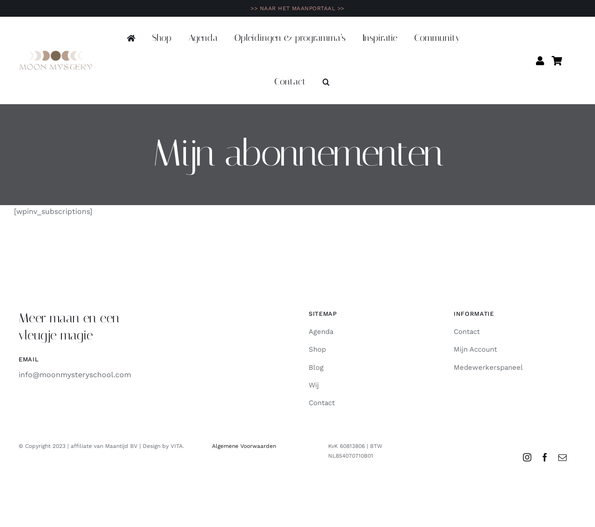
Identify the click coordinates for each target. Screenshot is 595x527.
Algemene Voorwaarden (244, 446)
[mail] (562, 457)
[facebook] (545, 457)
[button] (326, 82)
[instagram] (527, 457)
